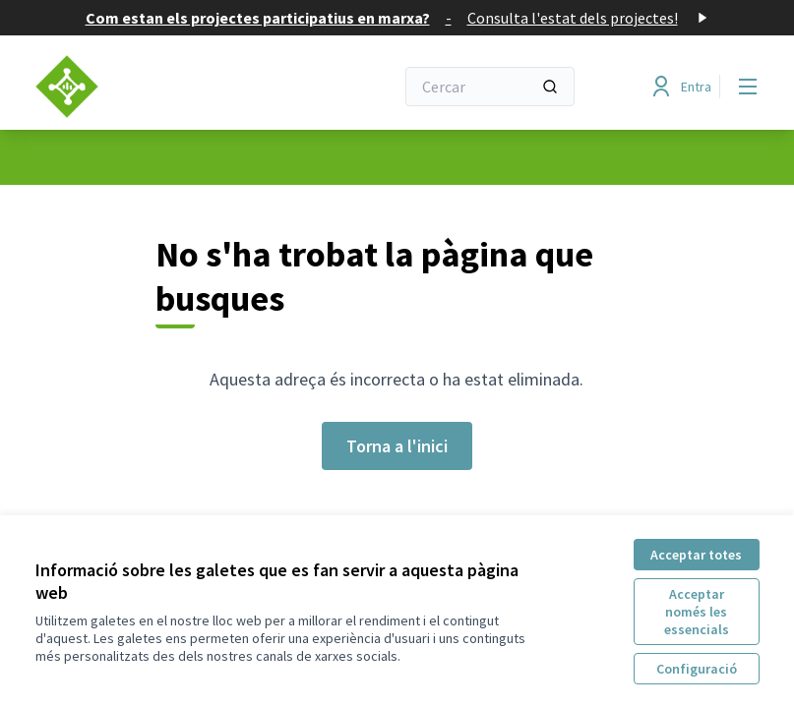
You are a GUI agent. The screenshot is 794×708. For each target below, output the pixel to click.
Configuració (696, 669)
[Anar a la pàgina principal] (166, 86)
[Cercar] (490, 86)
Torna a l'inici (397, 446)
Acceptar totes (696, 554)
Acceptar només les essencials (696, 611)
